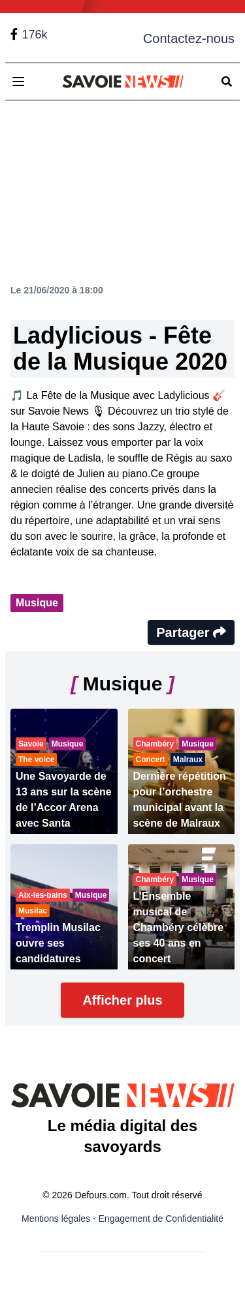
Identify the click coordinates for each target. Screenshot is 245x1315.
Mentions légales (56, 1218)
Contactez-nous (189, 38)
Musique (37, 602)
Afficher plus (122, 1000)
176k (34, 34)
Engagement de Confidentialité (161, 1218)
